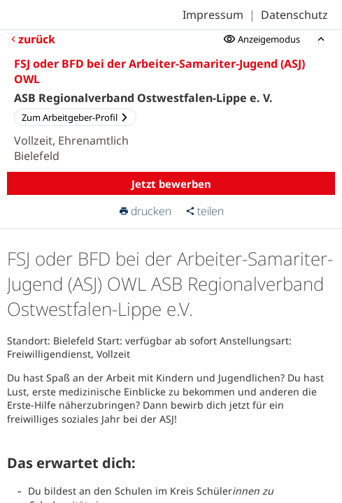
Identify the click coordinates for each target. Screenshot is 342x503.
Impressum (213, 14)
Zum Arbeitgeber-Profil (75, 117)
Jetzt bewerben (171, 184)
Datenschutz (294, 14)
